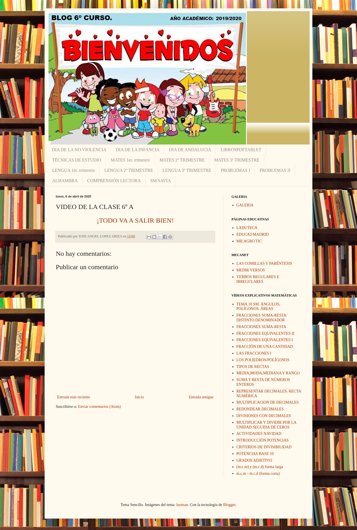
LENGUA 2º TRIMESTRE (128, 170)
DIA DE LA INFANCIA (138, 149)
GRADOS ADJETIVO (254, 460)
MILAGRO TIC (249, 241)
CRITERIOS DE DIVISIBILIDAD (264, 447)
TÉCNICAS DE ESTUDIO (76, 160)
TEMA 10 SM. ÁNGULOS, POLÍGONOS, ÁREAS (259, 306)
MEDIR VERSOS (251, 270)
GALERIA (245, 205)
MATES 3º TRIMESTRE (236, 160)
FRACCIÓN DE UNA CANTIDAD (265, 346)
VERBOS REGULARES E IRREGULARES (258, 279)
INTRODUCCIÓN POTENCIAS (263, 440)
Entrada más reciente (73, 397)
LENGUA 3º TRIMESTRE (187, 170)
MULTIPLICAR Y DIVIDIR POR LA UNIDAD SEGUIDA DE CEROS (266, 424)
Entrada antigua (201, 397)
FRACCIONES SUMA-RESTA (261, 327)
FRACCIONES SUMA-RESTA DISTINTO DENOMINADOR (261, 317)
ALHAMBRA (65, 180)
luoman (182, 505)
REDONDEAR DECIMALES (260, 409)
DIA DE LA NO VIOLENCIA (79, 149)
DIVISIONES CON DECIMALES (264, 416)
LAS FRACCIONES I (254, 353)
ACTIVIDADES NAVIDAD (259, 434)
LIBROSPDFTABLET (241, 149)
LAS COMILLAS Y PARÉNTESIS (264, 263)
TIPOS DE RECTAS (253, 367)
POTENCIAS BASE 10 (255, 454)
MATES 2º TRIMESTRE (182, 160)
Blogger (229, 505)
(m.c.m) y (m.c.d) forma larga (260, 467)
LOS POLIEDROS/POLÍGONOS (263, 360)
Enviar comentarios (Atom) (99, 406)
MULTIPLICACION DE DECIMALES (268, 402)
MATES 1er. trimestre (130, 160)
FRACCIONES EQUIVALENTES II (265, 333)
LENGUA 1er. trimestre (73, 170)
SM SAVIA (160, 180)
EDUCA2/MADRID (253, 234)
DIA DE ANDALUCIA (190, 149)
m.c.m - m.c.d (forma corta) (258, 473)
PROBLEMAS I (235, 170)
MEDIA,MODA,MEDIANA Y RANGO (268, 373)
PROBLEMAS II (275, 170)
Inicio (139, 397)
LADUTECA (247, 228)
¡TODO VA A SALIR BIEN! (135, 220)
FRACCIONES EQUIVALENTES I (265, 340)
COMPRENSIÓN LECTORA (114, 180)
